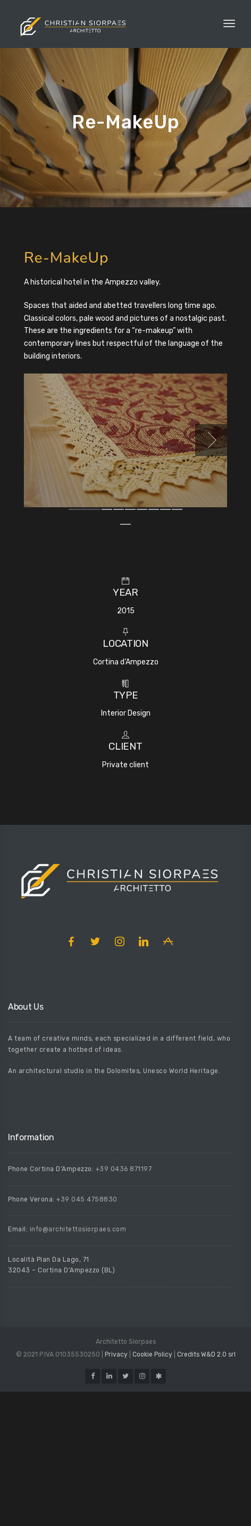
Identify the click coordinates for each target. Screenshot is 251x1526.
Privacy (116, 1488)
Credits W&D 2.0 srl (206, 1488)
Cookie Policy (152, 1488)
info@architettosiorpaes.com (78, 1363)
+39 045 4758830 (87, 1333)
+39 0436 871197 (124, 1303)
